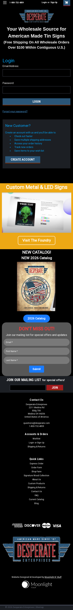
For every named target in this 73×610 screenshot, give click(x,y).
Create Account (23, 159)
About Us (36, 479)
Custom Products (36, 483)
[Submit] (36, 369)
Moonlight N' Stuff (53, 577)
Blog (36, 503)
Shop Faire (36, 471)
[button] (36, 241)
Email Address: (11, 66)
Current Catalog (36, 499)
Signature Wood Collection (36, 475)
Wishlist (36, 438)
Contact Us (36, 491)
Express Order (36, 463)
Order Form (36, 467)
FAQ (36, 495)
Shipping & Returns (36, 446)
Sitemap (40, 607)
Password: (8, 83)
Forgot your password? (15, 111)
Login (44, 2)
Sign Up (53, 2)
